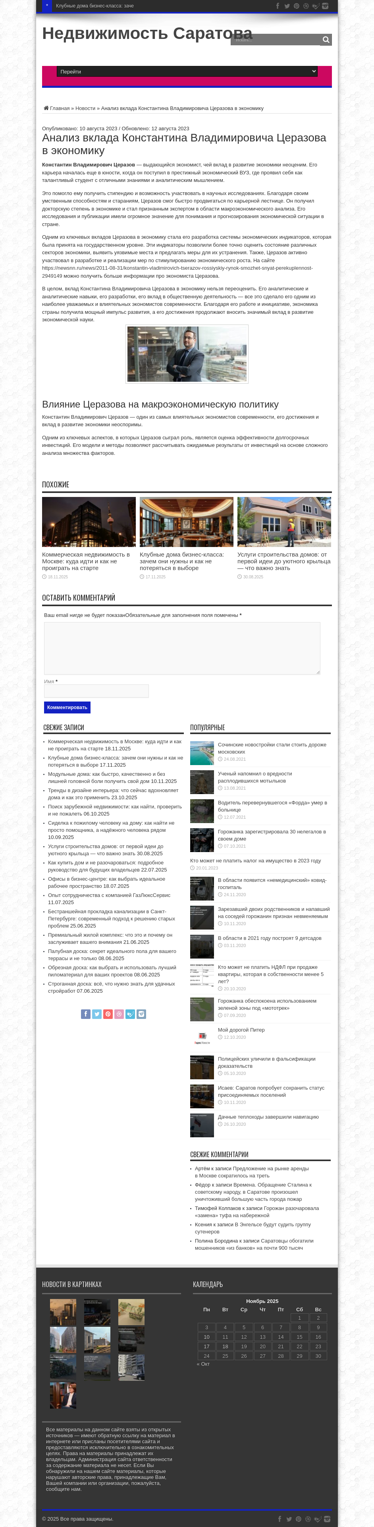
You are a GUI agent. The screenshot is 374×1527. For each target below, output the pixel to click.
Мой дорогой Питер (241, 1030)
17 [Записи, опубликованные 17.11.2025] (206, 1346)
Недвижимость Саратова (147, 33)
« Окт (203, 1364)
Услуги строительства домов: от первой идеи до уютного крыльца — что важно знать (284, 561)
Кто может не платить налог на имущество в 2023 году (255, 861)
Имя (49, 681)
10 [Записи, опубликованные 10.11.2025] (206, 1337)
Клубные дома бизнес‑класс (87, 6)
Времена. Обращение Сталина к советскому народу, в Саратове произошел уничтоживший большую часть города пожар (253, 1192)
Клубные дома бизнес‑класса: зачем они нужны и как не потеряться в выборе (182, 561)
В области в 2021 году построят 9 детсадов (270, 938)
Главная (55, 108)
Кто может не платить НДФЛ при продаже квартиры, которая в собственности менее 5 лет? (271, 974)
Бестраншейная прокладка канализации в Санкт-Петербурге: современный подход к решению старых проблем (111, 918)
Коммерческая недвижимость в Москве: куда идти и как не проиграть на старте (86, 561)
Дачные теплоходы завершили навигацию (268, 1117)
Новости (85, 108)
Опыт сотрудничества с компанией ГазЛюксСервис (109, 895)
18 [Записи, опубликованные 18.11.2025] (225, 1346)
